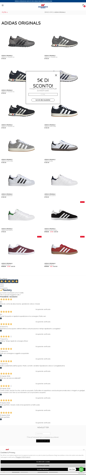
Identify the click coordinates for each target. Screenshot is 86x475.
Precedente (4, 297)
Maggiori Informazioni (23, 457)
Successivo (13, 297)
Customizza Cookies (43, 465)
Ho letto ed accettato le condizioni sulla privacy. (43, 437)
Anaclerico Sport (43, 6)
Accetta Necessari (43, 469)
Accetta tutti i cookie (43, 462)
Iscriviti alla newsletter (43, 100)
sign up (44, 441)
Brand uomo (49, 12)
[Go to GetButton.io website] (81, 473)
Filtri (5, 12)
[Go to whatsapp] (81, 469)
